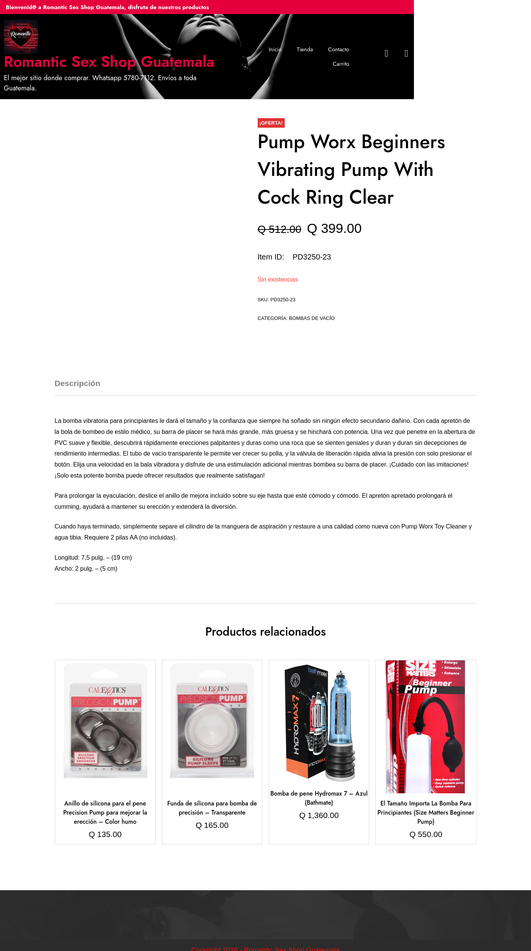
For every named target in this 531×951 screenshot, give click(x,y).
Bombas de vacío (311, 308)
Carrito (407, 51)
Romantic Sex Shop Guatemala (158, 61)
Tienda (339, 51)
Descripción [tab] (77, 373)
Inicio (310, 51)
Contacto (373, 51)
